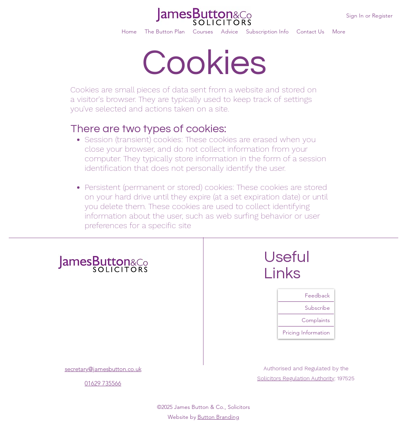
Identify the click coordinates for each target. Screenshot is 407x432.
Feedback (317, 295)
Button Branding (218, 416)
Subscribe (317, 307)
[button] (338, 31)
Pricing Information (306, 332)
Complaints (316, 320)
